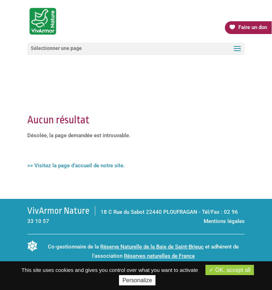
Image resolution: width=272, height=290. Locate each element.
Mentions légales (224, 221)
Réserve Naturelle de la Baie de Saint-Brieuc (152, 247)
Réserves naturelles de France (159, 256)
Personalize (137, 280)
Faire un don (252, 27)
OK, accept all (229, 270)
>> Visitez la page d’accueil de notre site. (76, 165)
